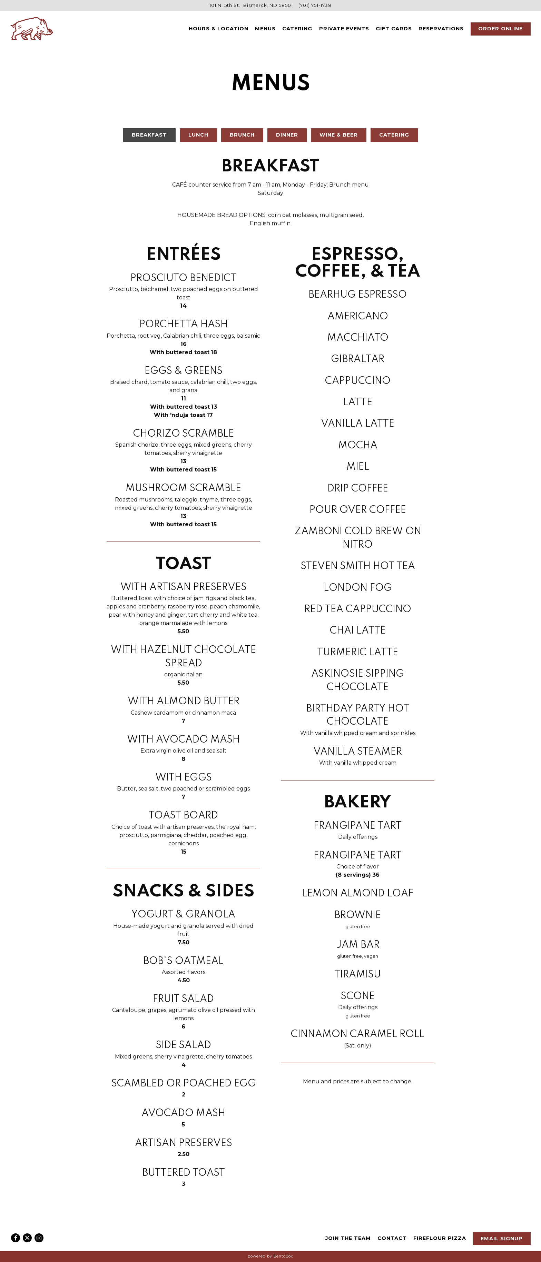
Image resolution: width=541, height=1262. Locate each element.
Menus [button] (265, 29)
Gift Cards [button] (394, 29)
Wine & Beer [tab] (338, 137)
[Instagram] (39, 1237)
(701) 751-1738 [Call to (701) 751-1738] (315, 5)
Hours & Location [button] (218, 29)
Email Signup (502, 1238)
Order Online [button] (500, 29)
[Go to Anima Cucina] (251, 5)
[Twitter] (27, 1237)
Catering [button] (297, 29)
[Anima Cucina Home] (31, 28)
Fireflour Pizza (439, 1238)
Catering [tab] (394, 137)
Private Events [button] (344, 29)
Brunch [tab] (242, 137)
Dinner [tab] (287, 137)
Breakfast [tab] (149, 137)
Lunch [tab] (198, 137)
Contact (392, 1238)
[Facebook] (15, 1237)
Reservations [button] (441, 29)
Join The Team (348, 1238)
